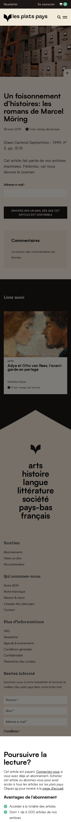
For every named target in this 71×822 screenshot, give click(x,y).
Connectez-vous (48, 772)
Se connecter (46, 4)
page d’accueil (53, 788)
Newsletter (11, 4)
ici (16, 788)
